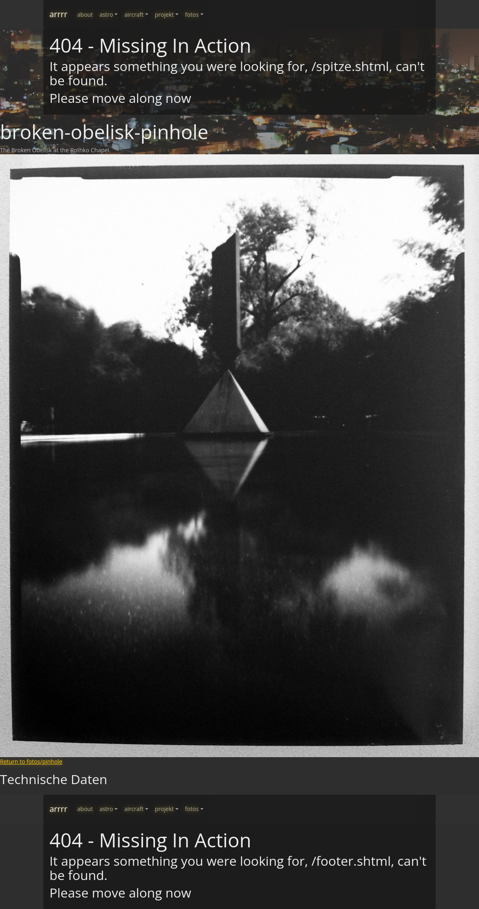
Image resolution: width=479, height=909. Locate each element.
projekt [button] (164, 14)
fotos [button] (192, 14)
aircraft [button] (133, 14)
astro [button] (106, 14)
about (85, 14)
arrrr (58, 14)
